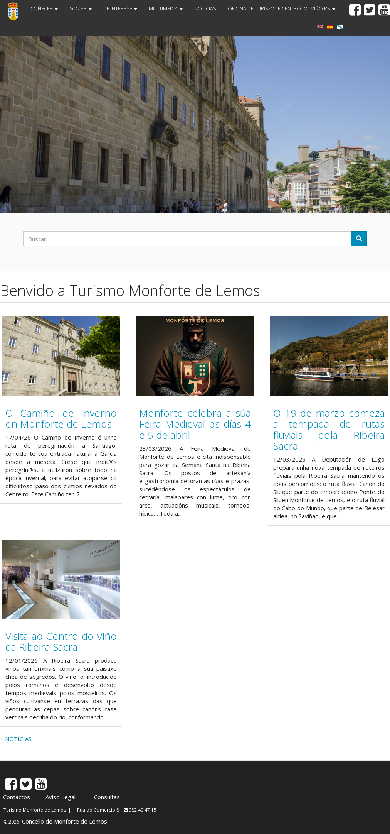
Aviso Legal (60, 797)
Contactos (16, 797)
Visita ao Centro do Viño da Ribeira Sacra (61, 641)
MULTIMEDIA (166, 8)
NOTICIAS (205, 8)
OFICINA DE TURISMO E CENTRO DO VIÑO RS (281, 8)
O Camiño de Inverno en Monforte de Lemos (61, 418)
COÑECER (44, 8)
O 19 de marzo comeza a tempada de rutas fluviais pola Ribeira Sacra (329, 429)
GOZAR (80, 8)
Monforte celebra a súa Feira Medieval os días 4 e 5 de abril (194, 424)
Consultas (107, 797)
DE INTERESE (120, 8)
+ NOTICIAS (16, 739)
